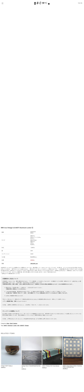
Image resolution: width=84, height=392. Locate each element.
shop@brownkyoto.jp (29, 318)
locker (15, 325)
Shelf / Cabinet (13, 323)
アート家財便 (32, 281)
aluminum (10, 325)
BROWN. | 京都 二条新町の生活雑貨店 (42, 3)
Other (8, 323)
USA (18, 325)
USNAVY (22, 325)
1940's (5, 325)
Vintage (27, 325)
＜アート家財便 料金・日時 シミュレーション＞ (14, 301)
